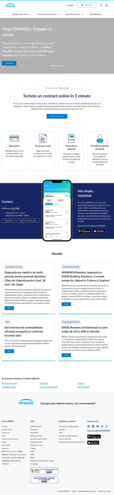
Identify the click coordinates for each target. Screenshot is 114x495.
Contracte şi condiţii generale (69, 426)
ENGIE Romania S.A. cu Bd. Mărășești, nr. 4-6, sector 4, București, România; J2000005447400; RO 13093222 (14, 458)
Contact (70, 5)
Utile (7, 322)
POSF (32, 458)
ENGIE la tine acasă (20, 14)
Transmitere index (9, 387)
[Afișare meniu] (106, 5)
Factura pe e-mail (36, 436)
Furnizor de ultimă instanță (68, 436)
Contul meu (86, 5)
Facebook (88, 426)
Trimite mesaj (8, 220)
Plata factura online (9, 383)
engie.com (5, 448)
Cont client (34, 429)
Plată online (34, 433)
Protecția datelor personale (87, 491)
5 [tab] (62, 66)
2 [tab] (54, 66)
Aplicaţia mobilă (35, 426)
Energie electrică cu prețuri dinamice (71, 442)
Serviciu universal (65, 439)
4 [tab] (60, 66)
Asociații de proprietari (47, 14)
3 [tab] (57, 66)
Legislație (62, 429)
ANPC (32, 451)
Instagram (102, 426)
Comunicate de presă (14, 267)
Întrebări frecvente (36, 445)
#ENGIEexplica (95, 14)
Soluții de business (72, 14)
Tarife (60, 433)
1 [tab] (52, 66)
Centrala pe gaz (84, 387)
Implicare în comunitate (10, 439)
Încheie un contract (57, 116)
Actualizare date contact (38, 439)
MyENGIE (44, 383)
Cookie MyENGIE (64, 491)
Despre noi (5, 433)
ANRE (32, 454)
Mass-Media (6, 445)
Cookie (73, 491)
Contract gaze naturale (49, 387)
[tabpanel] (57, 46)
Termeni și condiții (104, 491)
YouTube (97, 426)
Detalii (9, 308)
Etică (3, 436)
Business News (7, 429)
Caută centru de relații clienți (28, 220)
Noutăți (4, 426)
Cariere (4, 442)
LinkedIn (93, 426)
